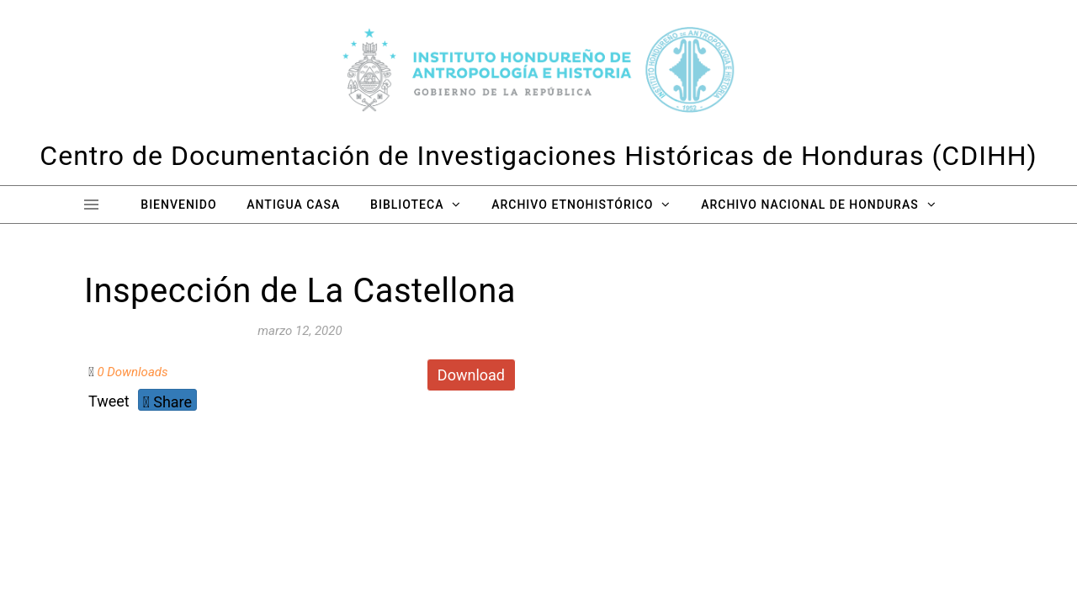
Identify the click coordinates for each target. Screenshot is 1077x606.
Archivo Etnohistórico (572, 204)
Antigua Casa (293, 204)
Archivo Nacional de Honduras (809, 204)
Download (471, 375)
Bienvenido (178, 204)
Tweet (109, 401)
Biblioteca (406, 204)
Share (167, 402)
